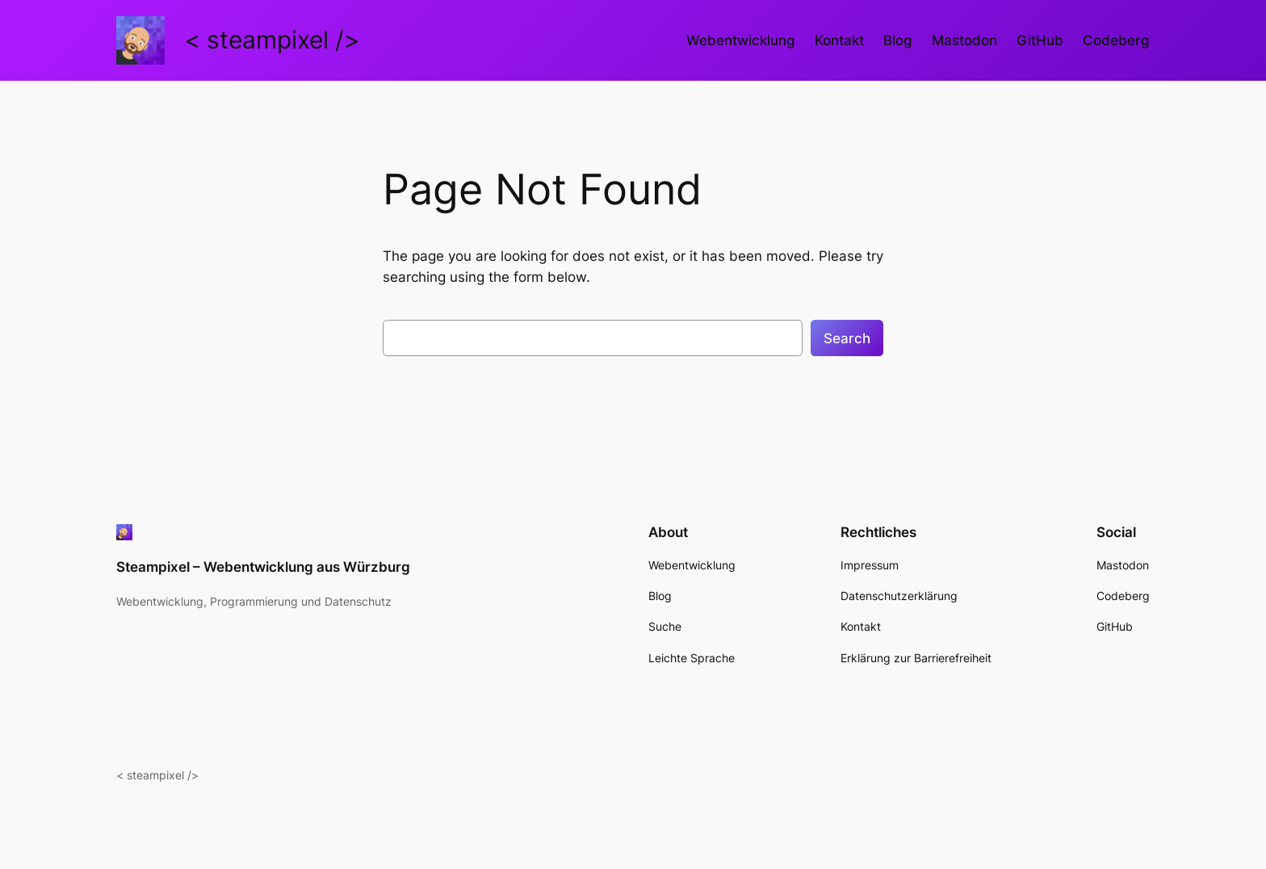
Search (847, 338)
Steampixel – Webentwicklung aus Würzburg (263, 567)
